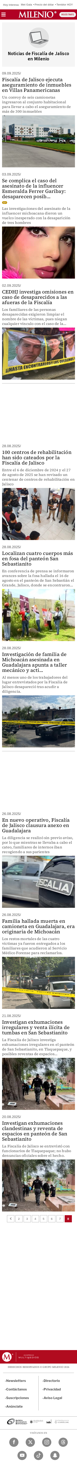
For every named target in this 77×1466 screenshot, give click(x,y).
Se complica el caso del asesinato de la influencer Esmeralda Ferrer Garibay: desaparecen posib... (34, 188)
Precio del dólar (44, 4)
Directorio (52, 1381)
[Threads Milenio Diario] (63, 1442)
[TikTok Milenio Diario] (38, 1455)
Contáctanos (16, 1389)
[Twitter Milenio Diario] (30, 1442)
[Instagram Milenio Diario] (46, 1442)
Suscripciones (17, 1398)
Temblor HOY (64, 4)
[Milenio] (37, 14)
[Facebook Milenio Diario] (13, 1442)
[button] (3, 16)
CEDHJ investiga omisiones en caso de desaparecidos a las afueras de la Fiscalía (38, 297)
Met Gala (26, 4)
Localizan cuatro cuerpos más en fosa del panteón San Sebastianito (37, 558)
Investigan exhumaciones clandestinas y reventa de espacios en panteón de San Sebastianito (34, 1131)
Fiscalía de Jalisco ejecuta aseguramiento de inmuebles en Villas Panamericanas (36, 84)
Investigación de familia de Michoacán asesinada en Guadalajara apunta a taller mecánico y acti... (34, 662)
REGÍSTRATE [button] (67, 14)
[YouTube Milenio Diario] (22, 1455)
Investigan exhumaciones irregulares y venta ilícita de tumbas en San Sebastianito (36, 1027)
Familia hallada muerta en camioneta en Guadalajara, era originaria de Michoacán (38, 926)
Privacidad (52, 1389)
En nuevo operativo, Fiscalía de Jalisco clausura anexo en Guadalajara (36, 825)
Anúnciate (14, 1406)
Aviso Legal (53, 1398)
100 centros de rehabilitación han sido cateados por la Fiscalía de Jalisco (36, 457)
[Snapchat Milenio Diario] (55, 1455)
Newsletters (16, 1381)
